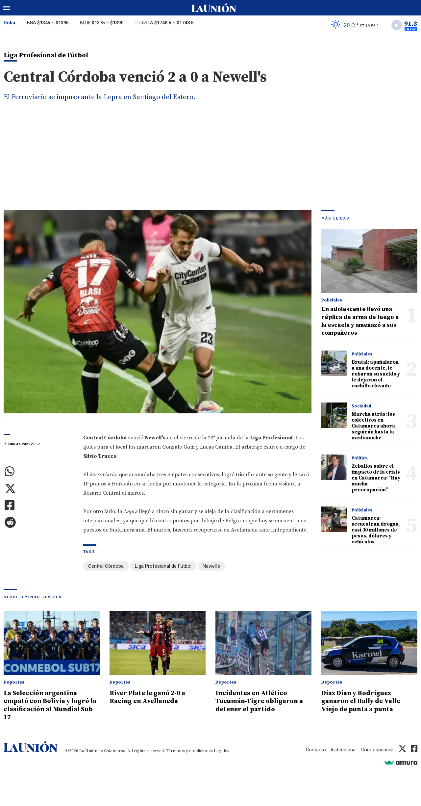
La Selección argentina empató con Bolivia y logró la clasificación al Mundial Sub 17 (49, 705)
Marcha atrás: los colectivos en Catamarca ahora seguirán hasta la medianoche (373, 427)
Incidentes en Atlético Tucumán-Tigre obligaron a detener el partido (262, 701)
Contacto (315, 750)
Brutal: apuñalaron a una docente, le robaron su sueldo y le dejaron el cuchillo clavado (376, 375)
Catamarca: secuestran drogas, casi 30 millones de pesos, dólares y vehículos (376, 531)
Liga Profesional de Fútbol (163, 567)
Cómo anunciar (377, 750)
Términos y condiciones (189, 750)
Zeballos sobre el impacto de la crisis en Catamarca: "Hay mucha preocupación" (376, 479)
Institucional (343, 750)
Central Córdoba (106, 567)
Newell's (211, 567)
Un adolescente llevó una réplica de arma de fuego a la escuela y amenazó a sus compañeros (360, 322)
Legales (221, 750)
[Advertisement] (210, 162)
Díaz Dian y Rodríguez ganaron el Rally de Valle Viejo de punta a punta (364, 701)
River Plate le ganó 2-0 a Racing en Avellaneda (150, 697)
